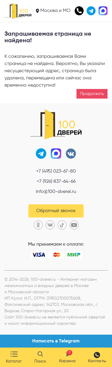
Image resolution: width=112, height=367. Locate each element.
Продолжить (92, 94)
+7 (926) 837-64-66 (56, 181)
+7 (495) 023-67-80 (56, 171)
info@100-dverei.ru (56, 191)
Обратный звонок (56, 211)
